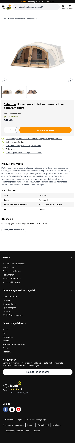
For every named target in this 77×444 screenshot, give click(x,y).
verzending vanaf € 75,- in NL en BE (37, 2)
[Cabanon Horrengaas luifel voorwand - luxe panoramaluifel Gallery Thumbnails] (19, 92)
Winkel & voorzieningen (13, 315)
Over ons (7, 311)
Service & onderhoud (12, 278)
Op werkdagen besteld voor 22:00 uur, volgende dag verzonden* (34, 138)
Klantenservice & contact (14, 263)
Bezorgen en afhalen (12, 271)
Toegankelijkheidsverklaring (17, 430)
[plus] (15, 130)
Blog (5, 333)
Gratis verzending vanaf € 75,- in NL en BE (23, 145)
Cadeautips (8, 337)
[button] (12, 113)
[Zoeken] (15, 7)
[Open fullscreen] (37, 55)
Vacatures (7, 352)
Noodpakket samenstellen (14, 344)
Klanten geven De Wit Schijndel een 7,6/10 (24, 152)
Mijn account (8, 267)
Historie (6, 300)
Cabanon (10, 104)
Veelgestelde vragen (11, 282)
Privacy (30, 425)
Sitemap (36, 430)
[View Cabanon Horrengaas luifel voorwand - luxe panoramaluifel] (7, 92)
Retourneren (8, 275)
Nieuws (6, 340)
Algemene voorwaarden (13, 425)
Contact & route (10, 296)
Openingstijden (9, 307)
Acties (5, 329)
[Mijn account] (63, 7)
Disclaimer (57, 425)
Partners (6, 348)
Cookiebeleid (43, 425)
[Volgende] (70, 80)
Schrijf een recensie (12, 113)
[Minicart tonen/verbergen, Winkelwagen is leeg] (70, 7)
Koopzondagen (9, 304)
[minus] (6, 130)
